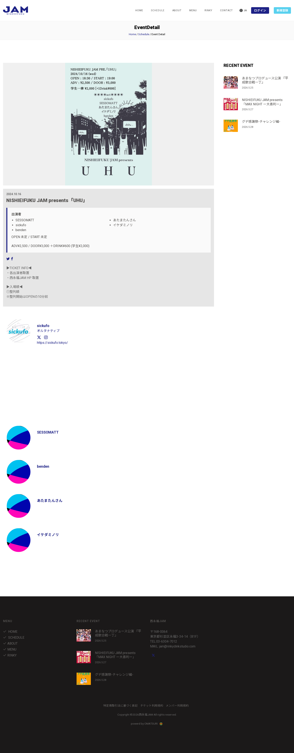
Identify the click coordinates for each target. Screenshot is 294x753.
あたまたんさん (49, 500)
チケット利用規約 (151, 705)
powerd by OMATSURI (147, 723)
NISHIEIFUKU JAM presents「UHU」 (47, 200)
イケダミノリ (48, 535)
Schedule (143, 34)
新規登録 (282, 10)
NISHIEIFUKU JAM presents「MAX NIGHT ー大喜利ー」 (262, 102)
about (177, 10)
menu (193, 10)
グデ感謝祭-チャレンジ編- (261, 122)
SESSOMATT (48, 432)
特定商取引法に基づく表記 (120, 705)
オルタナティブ (48, 331)
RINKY (208, 10)
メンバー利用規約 (177, 705)
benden (43, 466)
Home (139, 10)
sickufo (43, 326)
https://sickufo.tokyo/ (52, 343)
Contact (226, 10)
